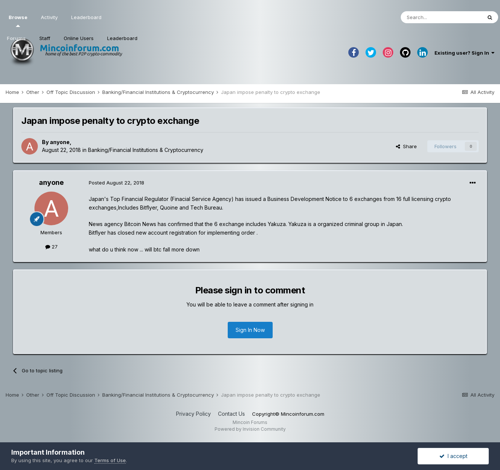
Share (406, 146)
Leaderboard (122, 38)
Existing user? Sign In (464, 53)
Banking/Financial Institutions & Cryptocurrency (145, 150)
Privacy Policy (193, 414)
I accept (453, 456)
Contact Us (231, 414)
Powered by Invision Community (250, 429)
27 (51, 247)
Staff (44, 38)
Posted (116, 183)
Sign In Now (250, 330)
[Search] (441, 17)
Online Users (79, 38)
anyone (60, 142)
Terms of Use (110, 460)
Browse (18, 20)
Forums (16, 38)
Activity (49, 17)
